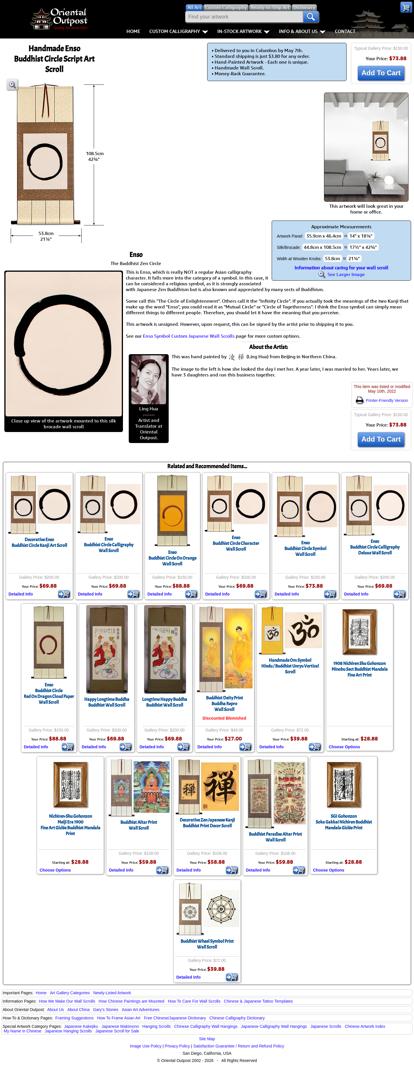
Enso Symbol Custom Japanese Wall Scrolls (189, 336)
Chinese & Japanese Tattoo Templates (258, 1001)
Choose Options (344, 747)
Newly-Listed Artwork (112, 992)
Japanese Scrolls (325, 1026)
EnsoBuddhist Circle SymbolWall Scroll (305, 548)
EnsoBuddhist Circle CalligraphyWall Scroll (108, 545)
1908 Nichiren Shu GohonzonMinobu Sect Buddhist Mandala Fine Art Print (360, 669)
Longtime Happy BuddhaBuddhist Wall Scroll (164, 702)
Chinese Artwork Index (365, 1026)
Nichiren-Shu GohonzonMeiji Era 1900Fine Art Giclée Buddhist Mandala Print (70, 825)
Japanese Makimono (120, 1026)
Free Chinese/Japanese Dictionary (175, 1018)
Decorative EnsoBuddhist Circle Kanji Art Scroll (39, 542)
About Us (55, 1009)
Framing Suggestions (74, 1018)
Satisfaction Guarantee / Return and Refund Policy (238, 1046)
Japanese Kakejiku (81, 1026)
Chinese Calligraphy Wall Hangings (206, 1026)
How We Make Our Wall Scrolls (67, 1001)
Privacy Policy (177, 1046)
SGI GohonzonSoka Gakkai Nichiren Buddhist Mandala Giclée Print (344, 822)
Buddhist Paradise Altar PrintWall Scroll (275, 837)
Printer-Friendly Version (382, 400)
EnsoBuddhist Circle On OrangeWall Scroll (172, 558)
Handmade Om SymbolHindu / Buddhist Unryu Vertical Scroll (290, 666)
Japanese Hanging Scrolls (68, 1031)
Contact (345, 31)
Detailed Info (21, 594)
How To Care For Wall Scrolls (194, 1001)
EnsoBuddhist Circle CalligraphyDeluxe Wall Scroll (375, 547)
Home (133, 31)
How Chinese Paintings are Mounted (131, 1001)
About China (78, 1009)
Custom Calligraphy (178, 31)
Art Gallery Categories (70, 992)
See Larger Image (341, 274)
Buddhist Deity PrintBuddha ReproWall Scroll (224, 703)
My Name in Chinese (22, 1031)
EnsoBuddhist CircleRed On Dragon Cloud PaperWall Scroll (49, 693)
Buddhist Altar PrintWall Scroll (138, 825)
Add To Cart (381, 73)
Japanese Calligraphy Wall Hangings (274, 1026)
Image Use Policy (145, 1046)
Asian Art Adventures (140, 1009)
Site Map (207, 1038)
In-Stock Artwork (243, 31)
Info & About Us (302, 31)
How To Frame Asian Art (118, 1018)
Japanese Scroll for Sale (117, 1031)
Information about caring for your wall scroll (341, 268)
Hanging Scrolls (156, 1026)
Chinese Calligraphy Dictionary (237, 1018)
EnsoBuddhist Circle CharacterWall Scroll (236, 543)
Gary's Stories (105, 1009)
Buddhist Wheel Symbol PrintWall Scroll (207, 944)
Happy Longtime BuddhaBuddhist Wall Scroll (106, 702)
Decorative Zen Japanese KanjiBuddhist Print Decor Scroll (207, 823)
